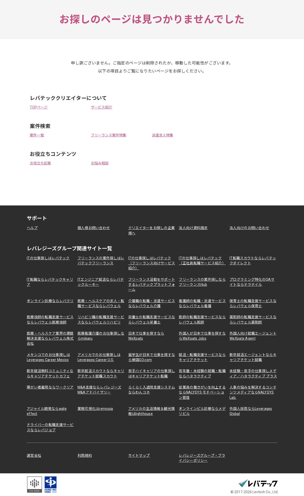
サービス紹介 (101, 107)
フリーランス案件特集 (108, 135)
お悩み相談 (100, 163)
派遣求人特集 (162, 135)
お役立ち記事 (40, 163)
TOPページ (38, 107)
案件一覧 (37, 135)
